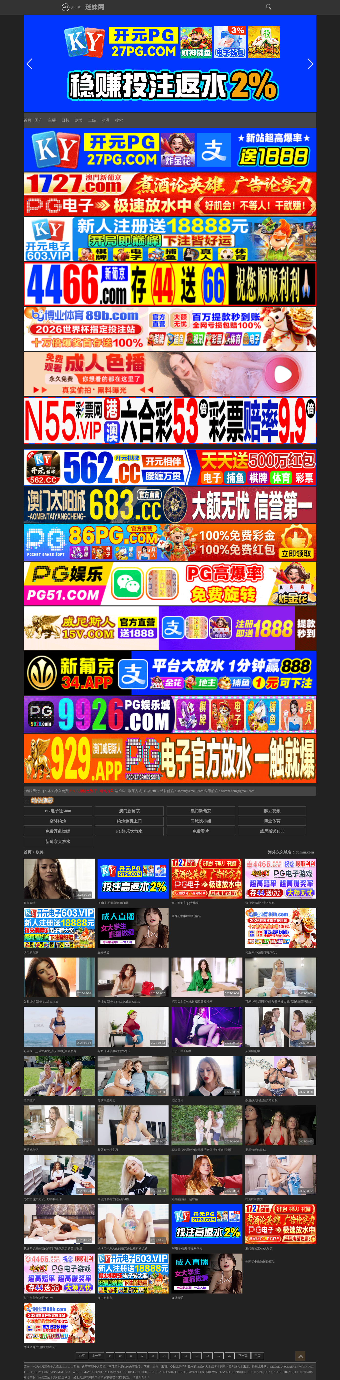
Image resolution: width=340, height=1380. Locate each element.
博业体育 (272, 821)
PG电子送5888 (58, 811)
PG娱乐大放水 (129, 831)
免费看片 (200, 831)
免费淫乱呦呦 (57, 831)
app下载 (70, 7)
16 (185, 1355)
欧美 (79, 120)
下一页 (243, 1355)
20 (229, 1355)
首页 (27, 120)
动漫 (106, 120)
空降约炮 (58, 821)
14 (163, 1355)
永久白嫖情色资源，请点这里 (92, 791)
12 (141, 1355)
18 (207, 1355)
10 (120, 1355)
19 (218, 1355)
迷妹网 (94, 7)
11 (131, 1355)
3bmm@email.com (190, 791)
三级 (92, 120)
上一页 (96, 1355)
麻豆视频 (272, 811)
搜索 (119, 120)
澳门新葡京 (129, 811)
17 (196, 1355)
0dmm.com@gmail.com (237, 791)
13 (152, 1355)
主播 (52, 120)
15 (174, 1355)
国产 (38, 120)
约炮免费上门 (129, 821)
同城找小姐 (200, 821)
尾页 (257, 1355)
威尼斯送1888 (272, 831)
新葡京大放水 (57, 841)
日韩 (65, 120)
